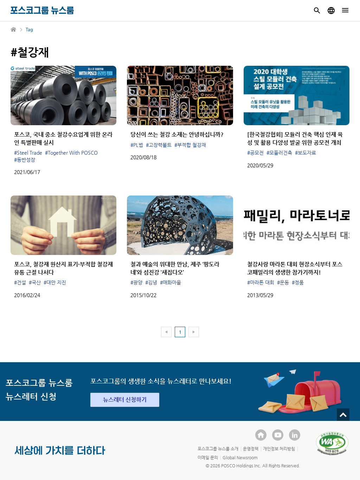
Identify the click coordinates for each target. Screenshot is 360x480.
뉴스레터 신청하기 (125, 399)
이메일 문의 (208, 457)
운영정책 (250, 448)
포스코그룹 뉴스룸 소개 (218, 448)
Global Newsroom (240, 457)
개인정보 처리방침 (279, 448)
